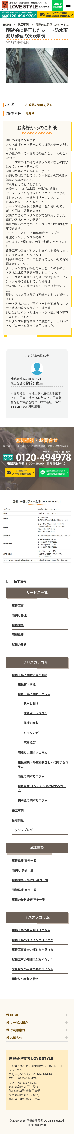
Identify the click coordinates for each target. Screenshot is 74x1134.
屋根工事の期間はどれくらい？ (32, 959)
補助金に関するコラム (32, 800)
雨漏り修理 (19, 615)
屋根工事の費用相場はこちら (31, 930)
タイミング (31, 732)
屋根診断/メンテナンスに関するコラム (42, 788)
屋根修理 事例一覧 (24, 860)
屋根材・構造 (27, 684)
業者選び (30, 742)
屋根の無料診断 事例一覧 (28, 899)
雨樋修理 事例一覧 (24, 889)
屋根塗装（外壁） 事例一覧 (30, 880)
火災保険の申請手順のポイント (32, 969)
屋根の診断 (19, 644)
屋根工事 (18, 605)
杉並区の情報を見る (38, 105)
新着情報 (18, 820)
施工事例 (23, 24)
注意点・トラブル (35, 713)
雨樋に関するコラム (31, 776)
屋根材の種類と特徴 (25, 979)
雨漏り (29, 113)
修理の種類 (31, 722)
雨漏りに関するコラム (32, 752)
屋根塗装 (18, 625)
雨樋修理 (18, 634)
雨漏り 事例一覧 (22, 870)
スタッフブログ (22, 830)
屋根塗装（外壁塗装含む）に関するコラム (43, 764)
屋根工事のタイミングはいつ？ (32, 940)
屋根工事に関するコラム (34, 694)
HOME (7, 24)
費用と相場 (31, 703)
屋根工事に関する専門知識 (29, 675)
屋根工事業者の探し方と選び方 (32, 949)
